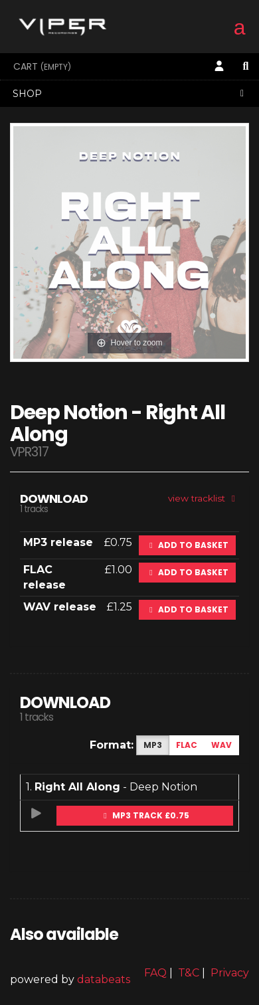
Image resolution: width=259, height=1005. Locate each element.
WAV (221, 745)
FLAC (186, 745)
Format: (111, 745)
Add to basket (187, 545)
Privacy (230, 972)
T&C (188, 972)
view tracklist (203, 498)
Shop (130, 93)
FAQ (155, 972)
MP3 (152, 745)
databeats (103, 979)
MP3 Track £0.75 (144, 815)
